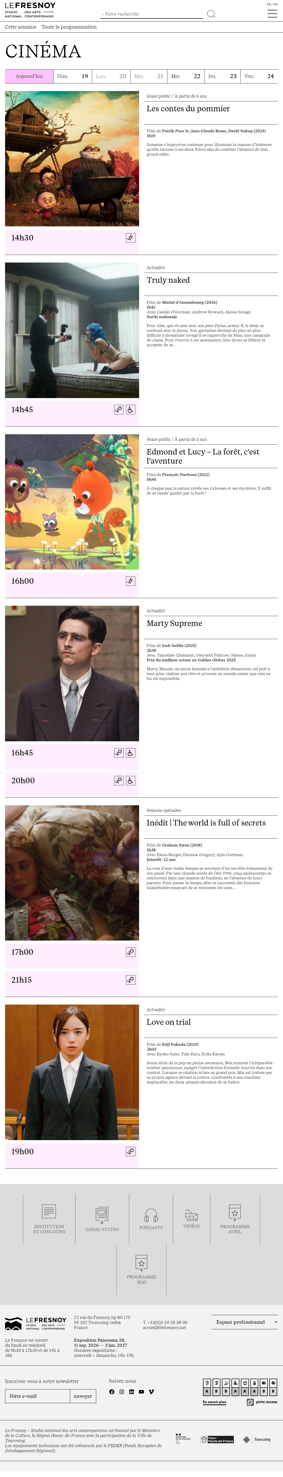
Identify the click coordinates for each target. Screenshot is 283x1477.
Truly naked (168, 280)
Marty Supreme (174, 623)
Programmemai (141, 1279)
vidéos (191, 1226)
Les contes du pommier (188, 108)
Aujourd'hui (29, 76)
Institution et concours (49, 1229)
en (275, 4)
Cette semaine (20, 27)
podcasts (151, 1227)
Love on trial (169, 1022)
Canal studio (102, 1229)
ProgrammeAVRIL (235, 1229)
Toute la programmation (69, 27)
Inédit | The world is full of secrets (206, 822)
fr (269, 4)
